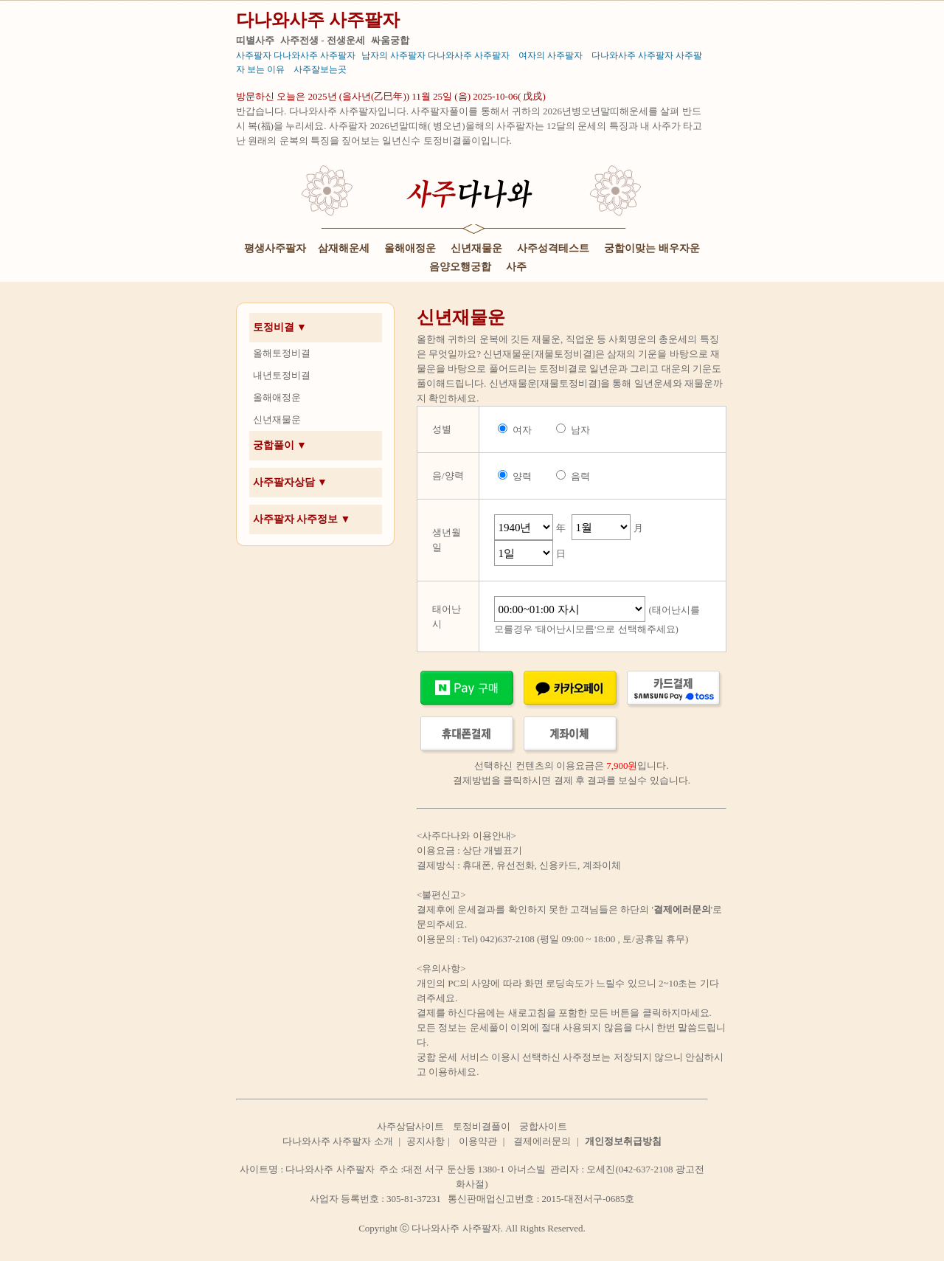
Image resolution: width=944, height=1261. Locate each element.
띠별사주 (255, 40)
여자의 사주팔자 (550, 55)
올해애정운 (410, 248)
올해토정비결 (281, 353)
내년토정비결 (281, 375)
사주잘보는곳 (320, 69)
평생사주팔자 (275, 248)
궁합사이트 (543, 1126)
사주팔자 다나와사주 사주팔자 (295, 55)
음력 (580, 476)
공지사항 (425, 1141)
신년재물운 (476, 248)
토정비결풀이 (481, 1126)
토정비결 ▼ (280, 327)
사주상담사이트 (410, 1126)
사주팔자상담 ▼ (290, 482)
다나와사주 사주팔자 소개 (337, 1141)
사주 (516, 266)
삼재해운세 (343, 248)
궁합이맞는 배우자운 (652, 248)
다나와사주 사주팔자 (318, 20)
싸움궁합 (390, 40)
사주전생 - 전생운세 (322, 40)
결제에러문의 (542, 1141)
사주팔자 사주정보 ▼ (302, 519)
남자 (580, 429)
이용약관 (478, 1141)
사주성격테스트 (553, 248)
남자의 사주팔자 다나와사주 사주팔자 (435, 55)
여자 (522, 429)
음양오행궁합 (460, 266)
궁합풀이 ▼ (280, 445)
